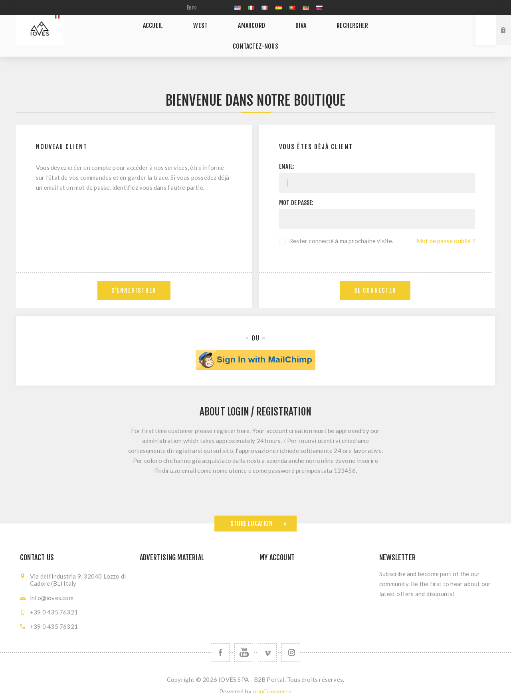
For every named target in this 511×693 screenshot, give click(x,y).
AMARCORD (217, 30)
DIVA (257, 30)
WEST (174, 30)
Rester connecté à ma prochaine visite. (341, 229)
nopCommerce (272, 679)
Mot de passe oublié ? (445, 229)
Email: (286, 155)
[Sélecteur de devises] (204, 7)
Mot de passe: (296, 191)
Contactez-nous (362, 30)
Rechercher (300, 30)
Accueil (136, 30)
